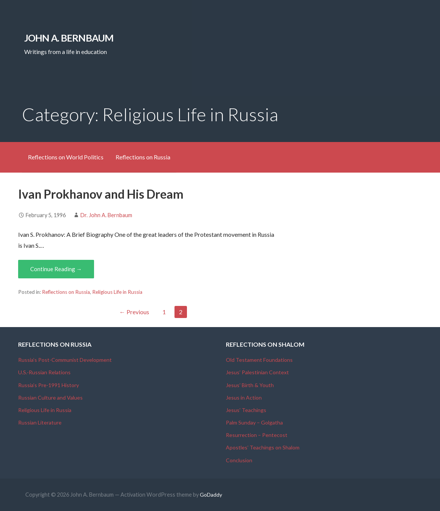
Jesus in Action (244, 397)
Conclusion (239, 460)
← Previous (134, 311)
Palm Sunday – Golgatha (254, 422)
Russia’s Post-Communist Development (65, 360)
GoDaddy (211, 494)
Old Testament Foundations (259, 360)
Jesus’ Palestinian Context (257, 372)
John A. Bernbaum (69, 37)
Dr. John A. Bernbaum (106, 215)
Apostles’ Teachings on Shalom (263, 447)
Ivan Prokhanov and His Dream (101, 194)
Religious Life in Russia (117, 292)
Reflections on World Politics (65, 157)
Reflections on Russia (143, 157)
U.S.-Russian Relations (44, 372)
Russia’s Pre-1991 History (48, 385)
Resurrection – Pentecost (256, 435)
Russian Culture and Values (50, 397)
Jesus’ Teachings (246, 410)
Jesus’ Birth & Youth (250, 385)
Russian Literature (40, 422)
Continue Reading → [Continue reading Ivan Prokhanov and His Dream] (56, 269)
